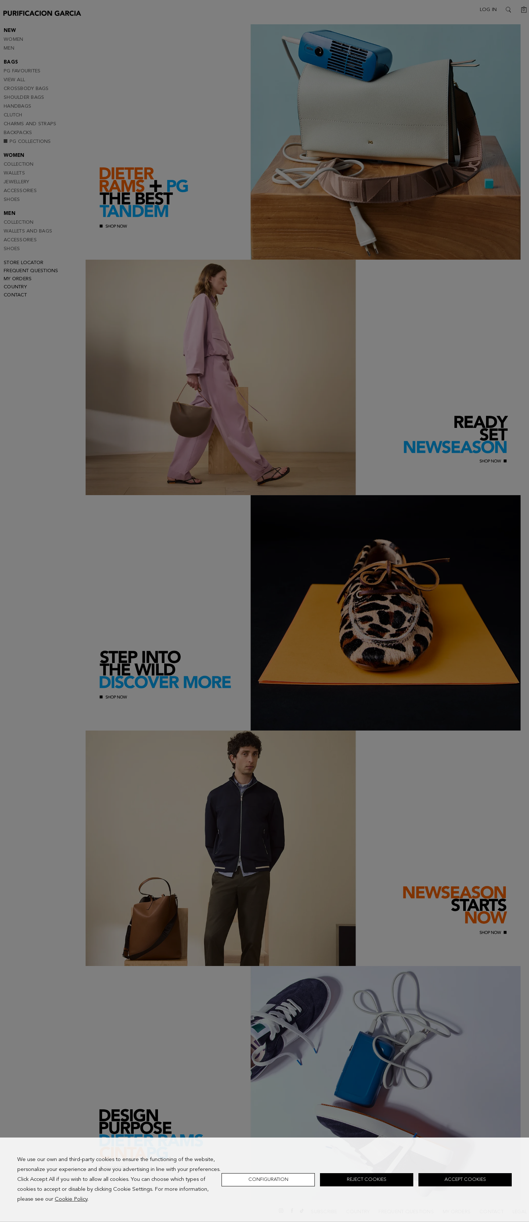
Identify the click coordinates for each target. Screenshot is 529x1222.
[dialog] (264, 1180)
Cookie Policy (71, 1199)
